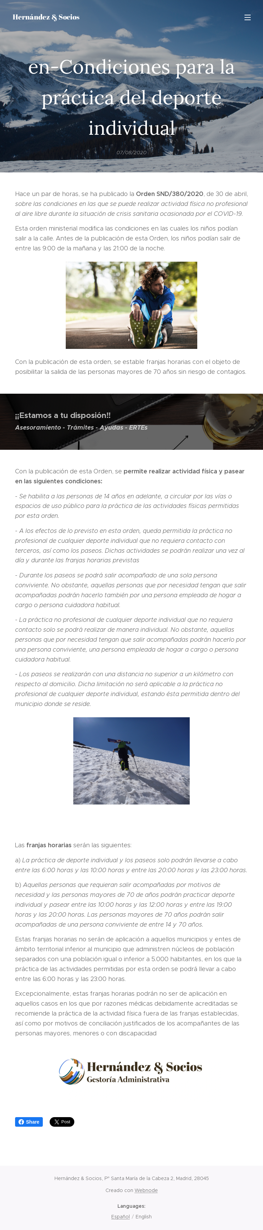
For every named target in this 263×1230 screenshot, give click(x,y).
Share (28, 1122)
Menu (248, 17)
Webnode (146, 1190)
